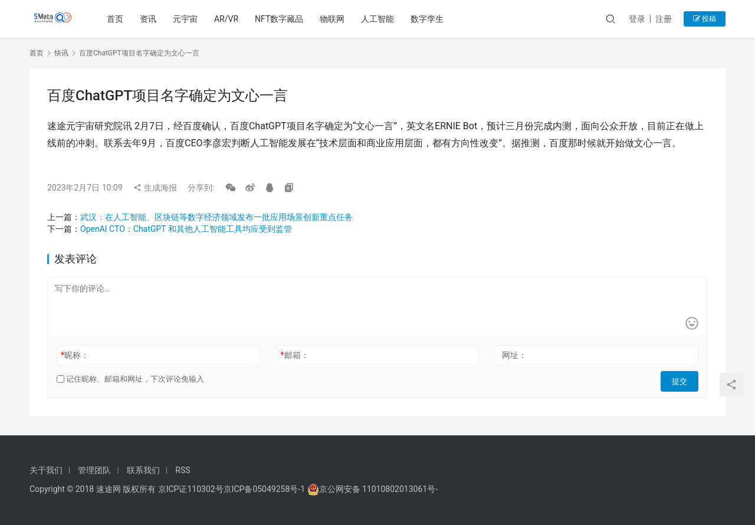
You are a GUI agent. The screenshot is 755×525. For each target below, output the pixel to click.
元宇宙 (187, 19)
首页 (117, 19)
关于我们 (46, 470)
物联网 (334, 19)
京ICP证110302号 (191, 489)
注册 (663, 19)
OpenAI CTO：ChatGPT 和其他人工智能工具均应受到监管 (186, 229)
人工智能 (379, 19)
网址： (514, 355)
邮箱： (295, 355)
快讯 (61, 53)
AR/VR (228, 19)
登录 (637, 19)
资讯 (150, 19)
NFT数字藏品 (281, 19)
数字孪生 (429, 19)
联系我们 (143, 470)
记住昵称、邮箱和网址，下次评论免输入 (130, 379)
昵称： (75, 355)
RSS (182, 470)
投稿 (704, 19)
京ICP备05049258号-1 (265, 489)
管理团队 (94, 470)
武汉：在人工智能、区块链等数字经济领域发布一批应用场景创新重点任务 (216, 217)
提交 (682, 379)
